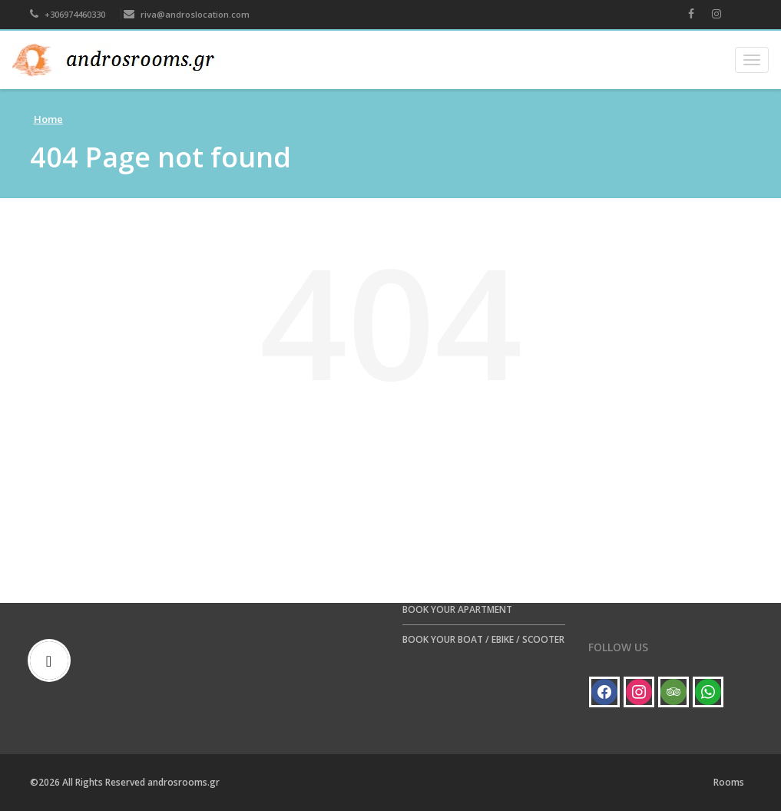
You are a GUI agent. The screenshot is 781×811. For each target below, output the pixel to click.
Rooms (728, 782)
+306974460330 (67, 14)
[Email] (53, 660)
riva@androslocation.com (187, 14)
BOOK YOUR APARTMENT (457, 609)
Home (48, 119)
